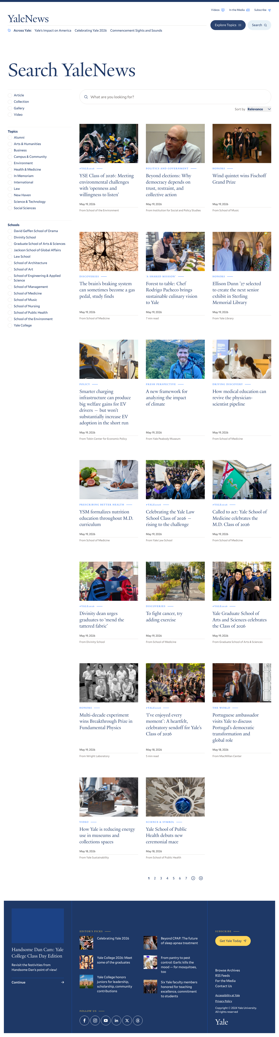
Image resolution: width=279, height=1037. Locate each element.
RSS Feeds (222, 975)
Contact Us (223, 986)
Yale (221, 1023)
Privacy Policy (223, 1001)
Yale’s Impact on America (52, 30)
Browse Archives (227, 970)
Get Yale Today (233, 941)
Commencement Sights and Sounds (136, 30)
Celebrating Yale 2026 (91, 30)
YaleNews (28, 19)
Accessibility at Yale (227, 995)
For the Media (225, 980)
